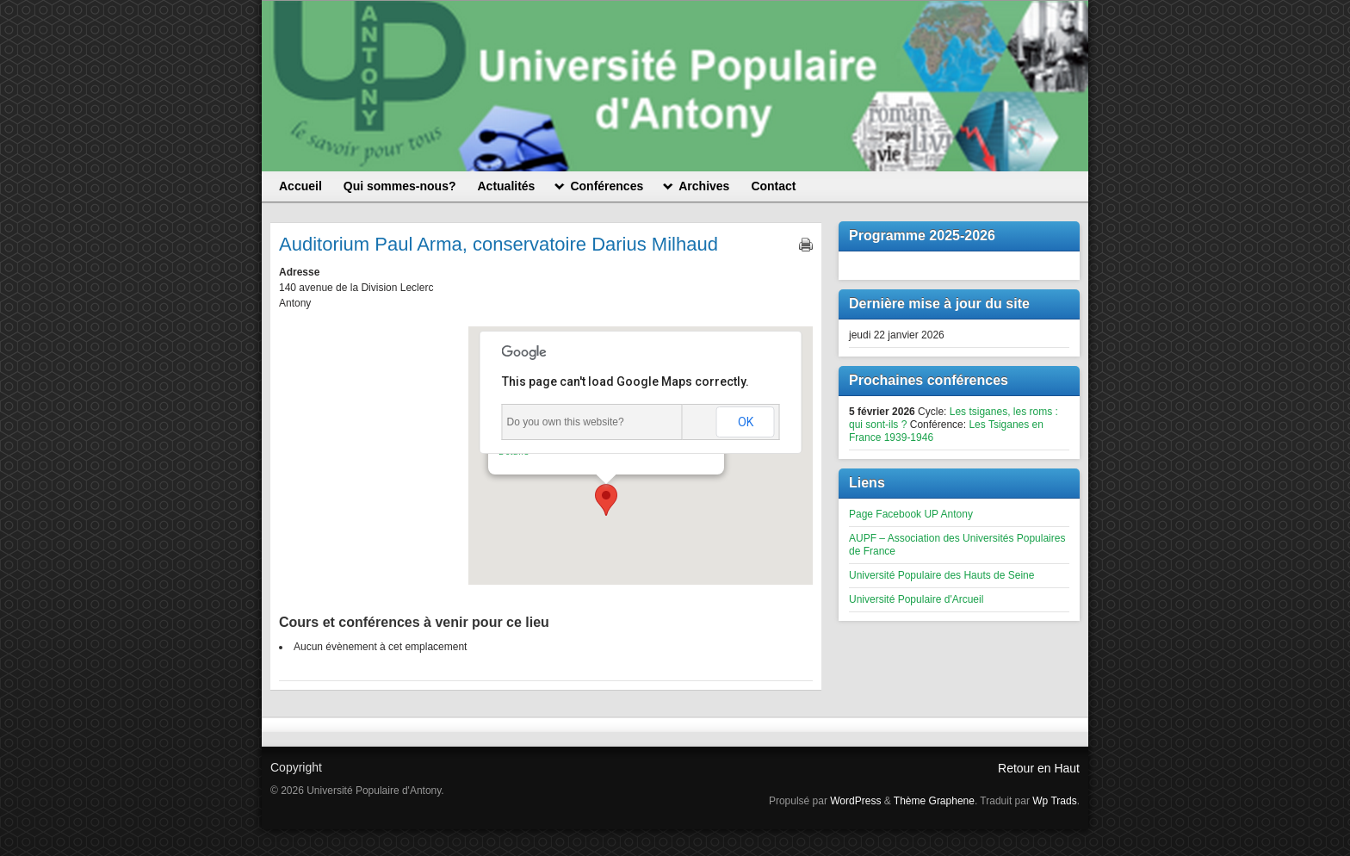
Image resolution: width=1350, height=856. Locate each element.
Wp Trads (1054, 801)
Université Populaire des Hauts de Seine (941, 575)
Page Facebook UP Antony (911, 514)
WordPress (855, 801)
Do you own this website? (565, 422)
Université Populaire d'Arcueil (916, 599)
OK (745, 422)
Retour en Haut (1039, 768)
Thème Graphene (934, 801)
